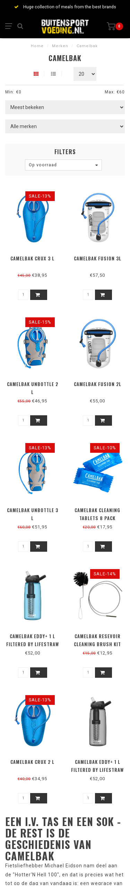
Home (37, 46)
